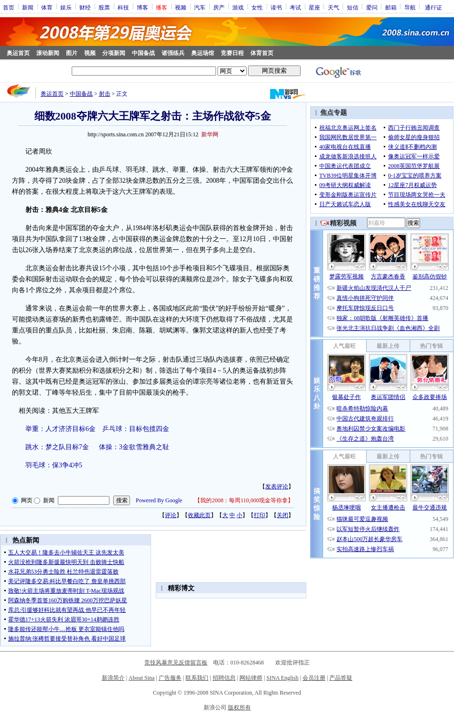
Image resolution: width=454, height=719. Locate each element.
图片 (71, 53)
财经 (85, 7)
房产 (219, 7)
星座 (314, 7)
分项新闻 (113, 53)
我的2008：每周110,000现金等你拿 (244, 500)
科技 (123, 7)
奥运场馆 (202, 53)
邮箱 (391, 7)
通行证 (433, 7)
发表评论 (276, 486)
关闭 (282, 515)
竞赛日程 (232, 53)
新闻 (27, 7)
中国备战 (143, 53)
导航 (410, 7)
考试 (295, 7)
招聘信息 (224, 678)
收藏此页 (199, 515)
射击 (104, 93)
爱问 (372, 7)
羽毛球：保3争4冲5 (53, 465)
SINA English (282, 678)
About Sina (141, 678)
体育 (47, 7)
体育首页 (261, 53)
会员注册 (314, 678)
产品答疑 (340, 678)
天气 (333, 7)
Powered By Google (159, 500)
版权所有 (239, 707)
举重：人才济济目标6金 (60, 428)
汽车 (199, 7)
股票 (104, 7)
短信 (352, 7)
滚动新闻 (47, 53)
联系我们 (196, 678)
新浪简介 (113, 678)
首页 (8, 7)
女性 (257, 7)
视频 (180, 7)
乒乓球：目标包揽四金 (135, 428)
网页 (26, 500)
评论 (170, 515)
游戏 (238, 7)
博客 (142, 7)
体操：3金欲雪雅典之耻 (134, 447)
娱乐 (66, 7)
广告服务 (170, 678)
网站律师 (250, 678)
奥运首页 (18, 53)
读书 (276, 7)
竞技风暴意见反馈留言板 (175, 662)
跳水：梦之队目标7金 (57, 447)
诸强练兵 (173, 53)
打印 (259, 515)
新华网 (209, 134)
